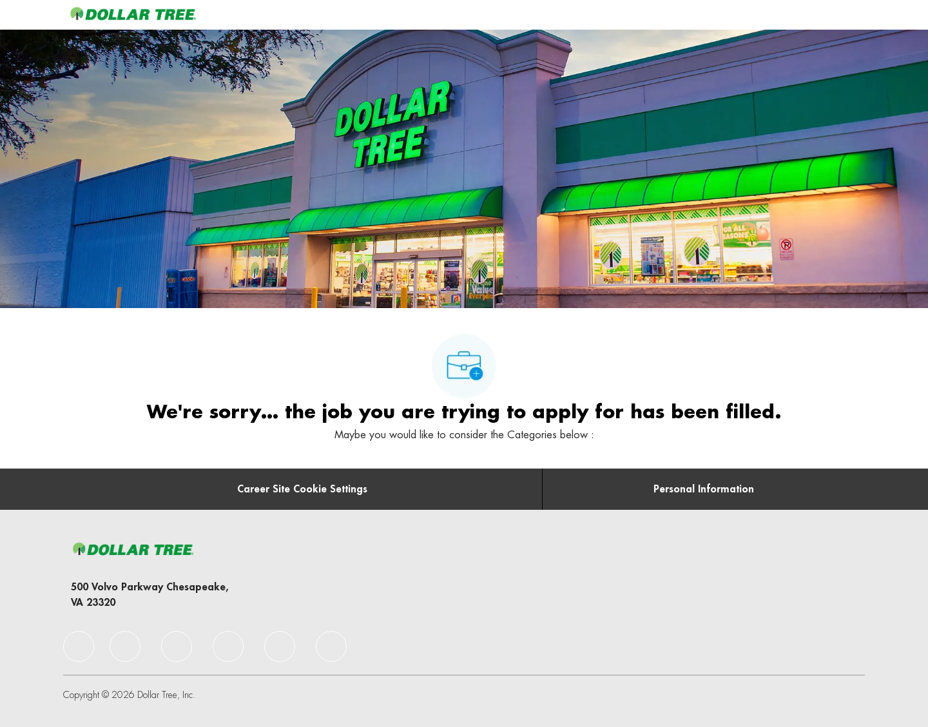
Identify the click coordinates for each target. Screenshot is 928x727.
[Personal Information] (704, 489)
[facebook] (78, 646)
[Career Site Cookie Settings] (302, 489)
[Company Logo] (132, 14)
